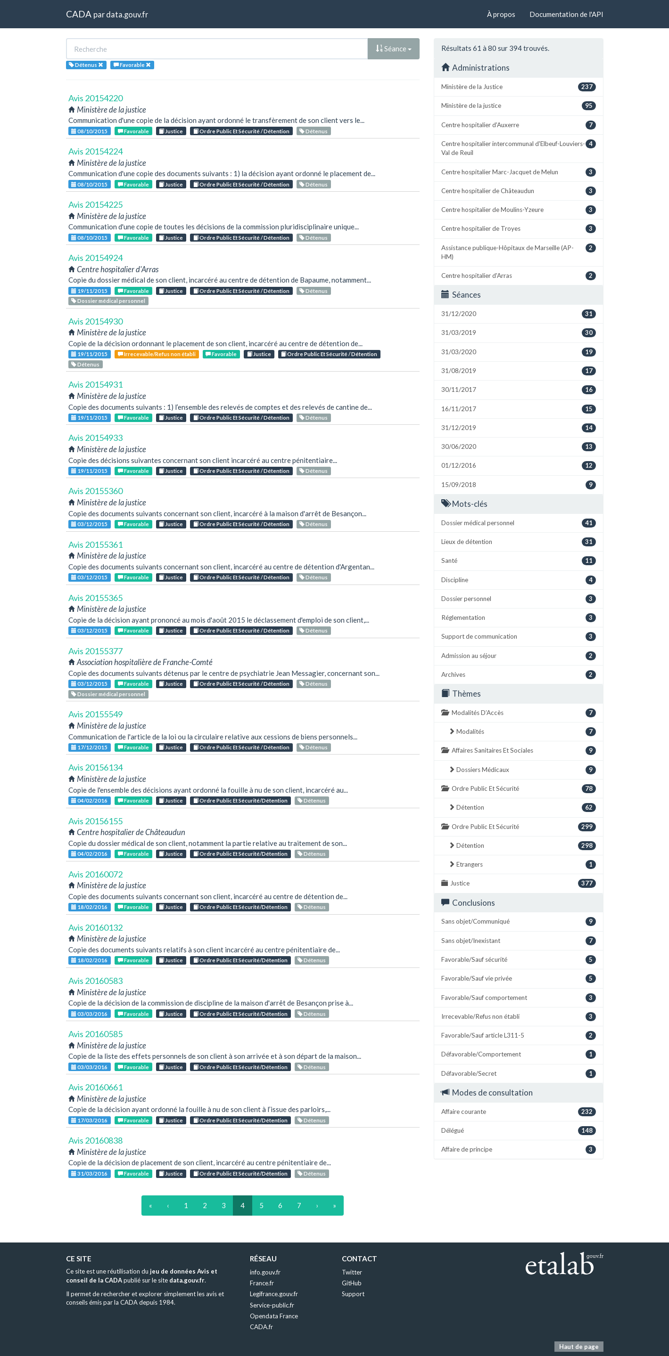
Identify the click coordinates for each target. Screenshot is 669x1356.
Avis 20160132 (95, 927)
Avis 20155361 (95, 544)
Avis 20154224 (95, 151)
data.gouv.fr (127, 14)
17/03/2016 (89, 1120)
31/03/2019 (518, 332)
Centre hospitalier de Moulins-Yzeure (518, 209)
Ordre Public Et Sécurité (518, 788)
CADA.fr (261, 1327)
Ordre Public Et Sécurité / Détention (241, 131)
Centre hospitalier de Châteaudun (518, 191)
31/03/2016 (89, 1173)
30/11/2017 (518, 389)
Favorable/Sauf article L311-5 (518, 1035)
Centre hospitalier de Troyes (518, 228)
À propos (501, 14)
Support (353, 1294)
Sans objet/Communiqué (518, 921)
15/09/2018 (518, 484)
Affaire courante (518, 1111)
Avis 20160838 (95, 1140)
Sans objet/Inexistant (518, 940)
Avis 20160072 (95, 874)
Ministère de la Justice (518, 86)
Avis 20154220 (95, 98)
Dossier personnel (518, 598)
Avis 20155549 (95, 714)
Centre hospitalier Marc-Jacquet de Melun (518, 172)
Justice (171, 131)
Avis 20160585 (95, 1034)
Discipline (518, 580)
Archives (518, 674)
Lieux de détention (518, 541)
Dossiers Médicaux (522, 769)
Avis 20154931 (95, 384)
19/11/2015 (89, 291)
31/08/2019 (518, 370)
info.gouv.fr (265, 1272)
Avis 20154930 (95, 321)
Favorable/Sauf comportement (518, 997)
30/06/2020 (518, 446)
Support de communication (518, 636)
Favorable (133, 131)
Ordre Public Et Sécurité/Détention (240, 800)
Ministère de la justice (518, 105)
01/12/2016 (518, 465)
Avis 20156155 (95, 821)
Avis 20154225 (95, 204)
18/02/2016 (89, 907)
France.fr (262, 1283)
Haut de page (579, 1346)
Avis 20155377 (95, 651)
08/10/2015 (89, 131)
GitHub (352, 1283)
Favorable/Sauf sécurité (518, 959)
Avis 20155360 (95, 491)
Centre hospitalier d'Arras (518, 275)
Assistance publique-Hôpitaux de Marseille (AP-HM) (518, 252)
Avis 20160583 (95, 980)
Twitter (352, 1272)
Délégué (518, 1130)
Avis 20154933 (95, 437)
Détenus (313, 131)
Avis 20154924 (95, 257)
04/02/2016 (89, 800)
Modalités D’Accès (518, 712)
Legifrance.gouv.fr (274, 1294)
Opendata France (274, 1316)
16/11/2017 (518, 409)
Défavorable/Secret (518, 1073)
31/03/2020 (518, 352)
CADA (78, 13)
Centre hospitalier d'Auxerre (518, 125)
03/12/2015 (89, 524)
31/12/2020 (518, 313)
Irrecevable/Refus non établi (157, 354)
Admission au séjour (518, 655)
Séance (394, 48)
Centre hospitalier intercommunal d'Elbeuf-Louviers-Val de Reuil (518, 147)
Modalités (522, 731)
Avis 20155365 (95, 598)
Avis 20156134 (95, 767)
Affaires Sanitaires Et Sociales (518, 750)
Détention (522, 807)
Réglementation (518, 617)
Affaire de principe (518, 1149)
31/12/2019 (518, 427)
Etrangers (522, 864)
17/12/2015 (89, 747)
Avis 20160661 (95, 1087)
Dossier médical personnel (108, 301)
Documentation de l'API (566, 14)
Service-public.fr (272, 1305)
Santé (518, 560)
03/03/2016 (89, 1014)
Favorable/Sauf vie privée (518, 978)
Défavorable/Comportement (518, 1054)
